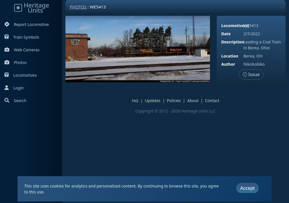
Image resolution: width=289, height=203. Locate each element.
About (192, 100)
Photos (16, 62)
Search (15, 100)
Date (226, 33)
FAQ (135, 100)
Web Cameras (22, 49)
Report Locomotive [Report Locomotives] (27, 24)
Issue (251, 74)
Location (229, 56)
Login (14, 88)
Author (228, 64)
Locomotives (21, 75)
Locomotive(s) (235, 25)
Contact (212, 100)
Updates (152, 100)
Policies (174, 100)
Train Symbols (22, 37)
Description (232, 42)
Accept (247, 188)
